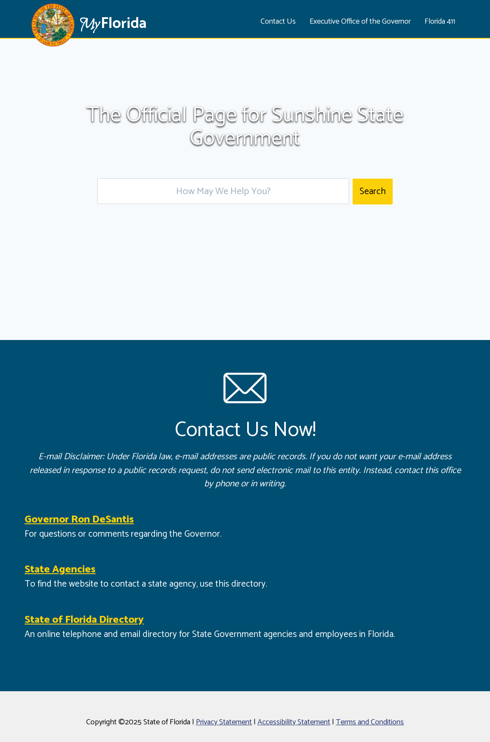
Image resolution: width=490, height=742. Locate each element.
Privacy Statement (224, 722)
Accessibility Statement (293, 722)
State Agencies (60, 569)
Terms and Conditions (370, 722)
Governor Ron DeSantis (79, 519)
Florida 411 (440, 21)
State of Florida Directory (84, 620)
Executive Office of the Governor (360, 21)
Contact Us (278, 21)
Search (373, 191)
